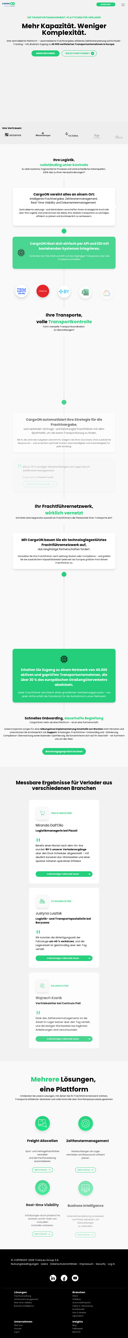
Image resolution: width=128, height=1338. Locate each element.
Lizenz (44, 1264)
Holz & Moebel (79, 1312)
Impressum (86, 1264)
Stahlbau (76, 1299)
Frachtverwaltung (22, 1296)
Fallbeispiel (77, 1328)
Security (101, 1264)
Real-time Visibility (23, 1302)
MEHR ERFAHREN (45, 53)
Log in (111, 1264)
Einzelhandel (78, 1309)
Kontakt (18, 1328)
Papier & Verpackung (82, 1306)
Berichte (76, 1332)
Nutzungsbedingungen (25, 1264)
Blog (74, 1325)
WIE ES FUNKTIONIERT (79, 53)
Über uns (18, 1325)
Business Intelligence (24, 1306)
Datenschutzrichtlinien (63, 1264)
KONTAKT (106, 4)
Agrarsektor (78, 1315)
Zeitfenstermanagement (26, 1299)
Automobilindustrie (81, 1302)
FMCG (75, 1296)
